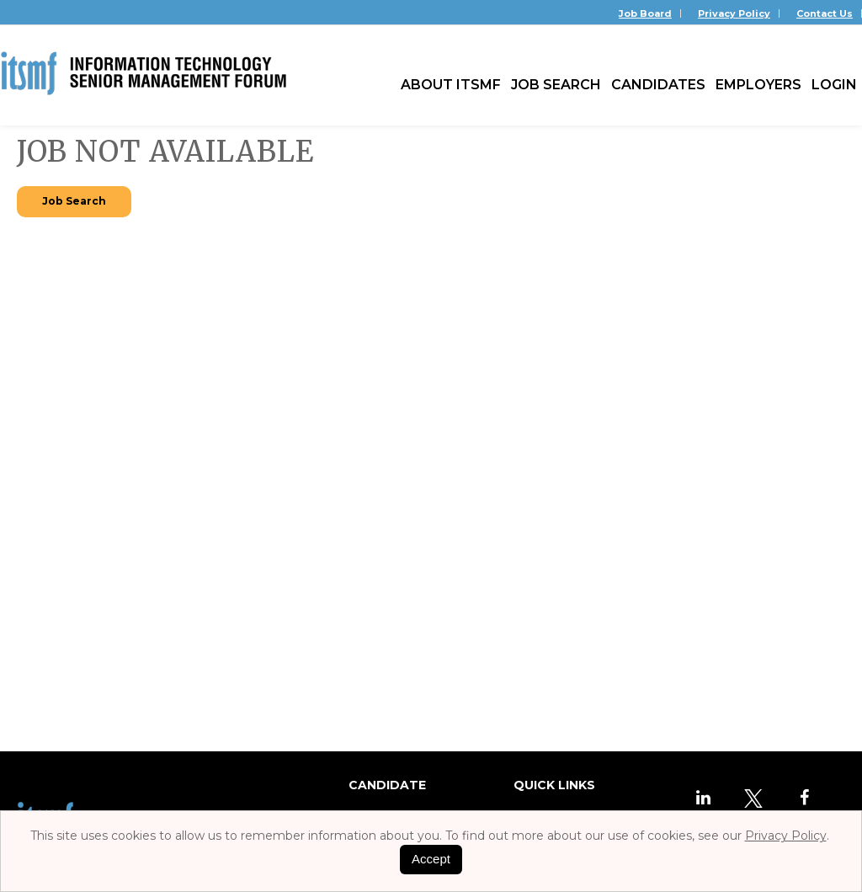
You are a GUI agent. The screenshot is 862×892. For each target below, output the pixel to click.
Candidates (658, 85)
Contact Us (824, 13)
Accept (431, 859)
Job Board (645, 13)
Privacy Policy (734, 13)
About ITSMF (451, 85)
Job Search (556, 85)
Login (834, 85)
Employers (758, 85)
